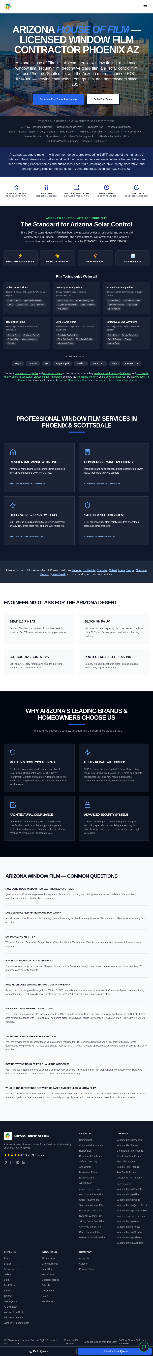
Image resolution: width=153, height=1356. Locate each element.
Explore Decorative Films (26, 536)
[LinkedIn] (23, 1162)
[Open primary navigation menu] (145, 6)
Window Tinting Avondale (130, 1243)
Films (7, 1258)
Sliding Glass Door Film (91, 1221)
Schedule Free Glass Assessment (59, 99)
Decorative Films (88, 1172)
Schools (46, 1285)
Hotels (45, 1296)
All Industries (48, 1258)
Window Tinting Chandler (130, 1189)
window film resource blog (72, 380)
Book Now (9, 1285)
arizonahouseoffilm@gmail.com (100, 1342)
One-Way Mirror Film (90, 1226)
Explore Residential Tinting (28, 483)
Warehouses (48, 1301)
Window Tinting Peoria (128, 1199)
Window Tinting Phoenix (129, 1140)
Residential (85, 1150)
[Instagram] (11, 1162)
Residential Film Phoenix (130, 1156)
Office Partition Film (89, 1232)
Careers (83, 1263)
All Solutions (85, 1183)
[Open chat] (144, 1347)
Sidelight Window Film (90, 1216)
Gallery (7, 1274)
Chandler (102, 570)
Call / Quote (38, 1351)
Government (48, 1290)
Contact (8, 1296)
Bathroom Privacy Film (91, 1194)
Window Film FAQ (13, 1317)
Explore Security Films (99, 536)
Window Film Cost (13, 1312)
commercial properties (26, 373)
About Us (84, 1258)
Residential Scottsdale (91, 1156)
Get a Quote (10, 1301)
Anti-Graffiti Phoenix (127, 1172)
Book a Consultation (126, 380)
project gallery (106, 380)
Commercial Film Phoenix (130, 1150)
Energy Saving (87, 1177)
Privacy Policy (86, 1269)
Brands (7, 1263)
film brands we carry (87, 376)
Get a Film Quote (103, 99)
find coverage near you (113, 376)
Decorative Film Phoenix (129, 1177)
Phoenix (76, 570)
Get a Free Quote (115, 1351)
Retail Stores (48, 1269)
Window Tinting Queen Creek (132, 1205)
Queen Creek (58, 574)
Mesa (121, 570)
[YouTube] (17, 1162)
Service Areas (11, 1269)
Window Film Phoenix (128, 1145)
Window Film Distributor (16, 1323)
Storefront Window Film (91, 1205)
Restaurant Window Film (92, 1237)
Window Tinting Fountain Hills (132, 1210)
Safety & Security (88, 1161)
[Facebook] (5, 1162)
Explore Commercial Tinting (102, 483)
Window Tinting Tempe (128, 1226)
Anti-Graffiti (85, 1167)
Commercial (85, 1140)
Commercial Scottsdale (91, 1145)
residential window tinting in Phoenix (112, 373)
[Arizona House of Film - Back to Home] (8, 7)
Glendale (141, 570)
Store (7, 1290)
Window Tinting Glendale (130, 1232)
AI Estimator (10, 1306)
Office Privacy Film (89, 1199)
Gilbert (113, 570)
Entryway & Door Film (90, 1210)
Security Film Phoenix (128, 1167)
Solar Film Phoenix (127, 1161)
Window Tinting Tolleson (129, 1237)
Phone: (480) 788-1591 (71, 1342)
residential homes (52, 373)
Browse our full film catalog (48, 376)
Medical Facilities (50, 1279)
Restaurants (48, 1274)
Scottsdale (89, 570)
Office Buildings (50, 1263)
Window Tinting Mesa (128, 1221)
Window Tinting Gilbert (128, 1194)
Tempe (130, 570)
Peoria (44, 574)
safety (118, 164)
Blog (6, 1279)
